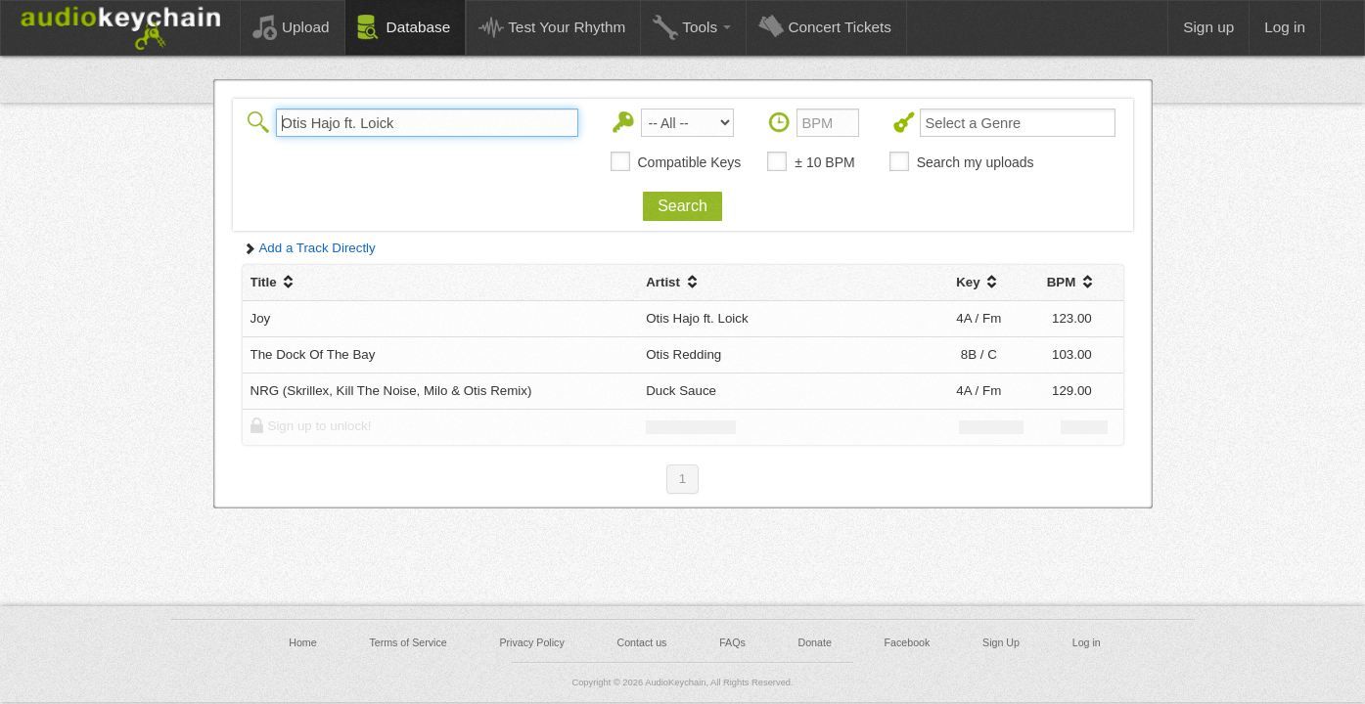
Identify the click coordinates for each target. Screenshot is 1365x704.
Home (302, 642)
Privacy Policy (531, 642)
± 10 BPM (824, 162)
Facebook (908, 642)
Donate (814, 642)
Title (274, 282)
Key (978, 282)
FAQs (732, 642)
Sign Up (1001, 642)
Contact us (641, 642)
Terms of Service (407, 642)
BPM (1072, 282)
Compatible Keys (690, 162)
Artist (674, 282)
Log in (1086, 642)
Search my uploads (975, 162)
